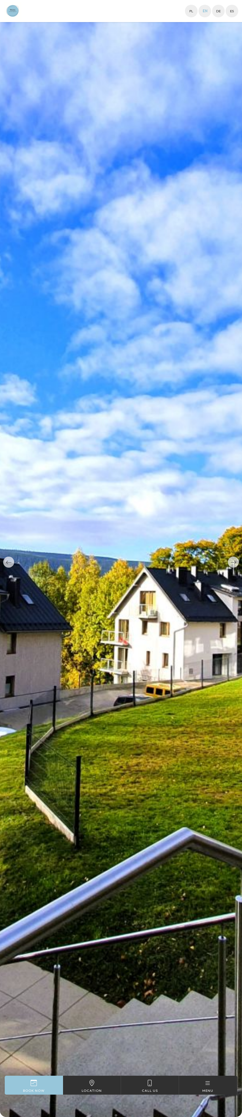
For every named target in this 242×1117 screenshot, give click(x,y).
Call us (150, 1086)
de (218, 11)
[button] (8, 562)
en (205, 11)
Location (92, 1086)
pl (191, 11)
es (232, 11)
